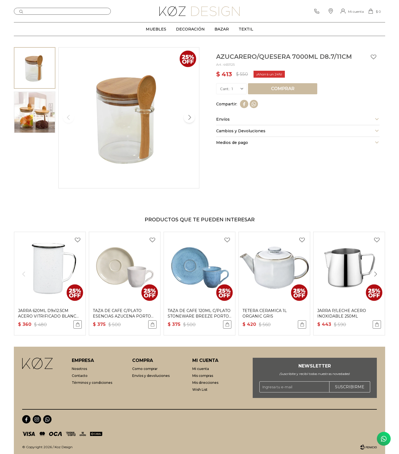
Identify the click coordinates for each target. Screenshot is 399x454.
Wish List (200, 389)
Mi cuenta (200, 369)
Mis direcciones (205, 383)
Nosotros (79, 369)
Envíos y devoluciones (151, 376)
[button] (189, 117)
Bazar (221, 29)
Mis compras (202, 376)
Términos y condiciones (92, 383)
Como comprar (145, 369)
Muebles (156, 29)
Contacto (80, 376)
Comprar (283, 88)
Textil (246, 29)
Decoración (190, 29)
